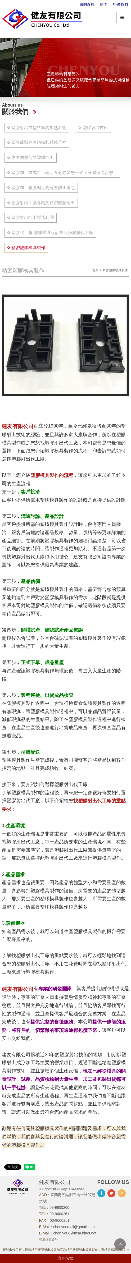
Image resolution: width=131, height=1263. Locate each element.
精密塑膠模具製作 (28, 247)
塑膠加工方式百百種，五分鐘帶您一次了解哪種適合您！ (64, 172)
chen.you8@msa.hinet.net (74, 1233)
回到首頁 (86, 4)
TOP (120, 1244)
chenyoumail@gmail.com (74, 1227)
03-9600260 (59, 1207)
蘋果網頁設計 (48, 1240)
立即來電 (65, 1258)
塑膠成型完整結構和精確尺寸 (38, 142)
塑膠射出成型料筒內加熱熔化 (38, 127)
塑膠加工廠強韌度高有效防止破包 (43, 187)
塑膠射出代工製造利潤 (32, 217)
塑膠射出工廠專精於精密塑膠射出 (43, 202)
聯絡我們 (120, 4)
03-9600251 (60, 1220)
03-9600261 (59, 1214)
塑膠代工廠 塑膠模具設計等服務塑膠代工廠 (52, 232)
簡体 (103, 4)
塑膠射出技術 (95, 127)
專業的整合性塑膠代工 (32, 157)
